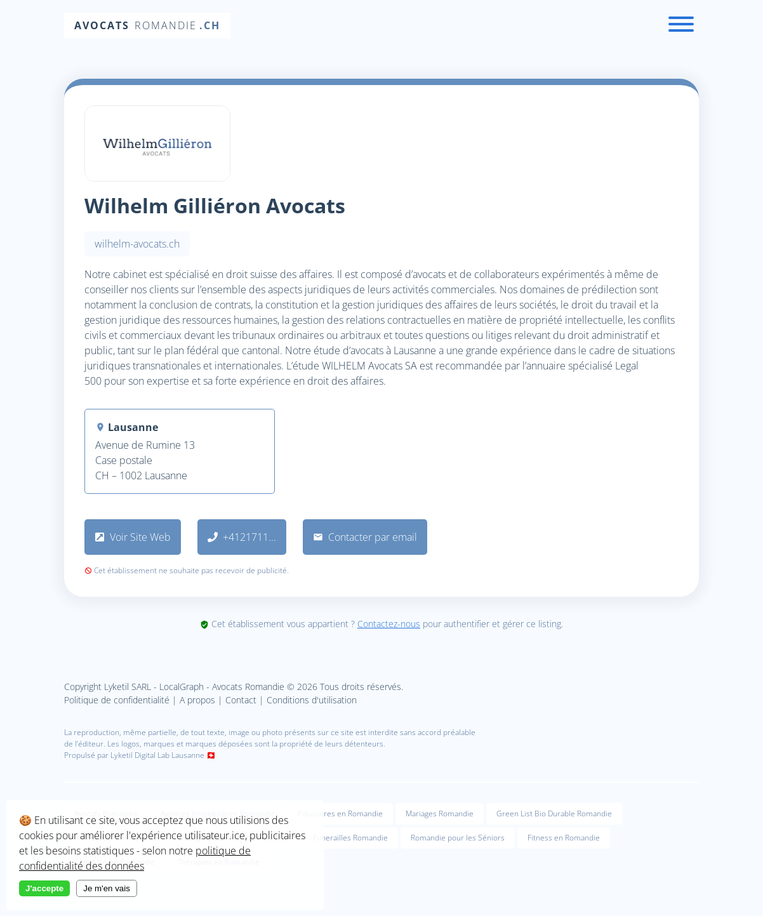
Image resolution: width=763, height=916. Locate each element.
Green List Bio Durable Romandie (554, 813)
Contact (240, 700)
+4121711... (242, 537)
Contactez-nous (388, 624)
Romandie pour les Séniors (458, 837)
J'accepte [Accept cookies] (44, 888)
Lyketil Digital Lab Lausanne (157, 755)
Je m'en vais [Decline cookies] (106, 888)
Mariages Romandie (440, 813)
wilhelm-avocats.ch (137, 244)
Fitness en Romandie (563, 837)
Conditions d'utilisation (312, 700)
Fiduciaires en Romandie (340, 813)
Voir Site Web (133, 537)
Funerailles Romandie (350, 837)
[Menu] (681, 26)
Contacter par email (365, 537)
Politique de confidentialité (116, 700)
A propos (197, 700)
